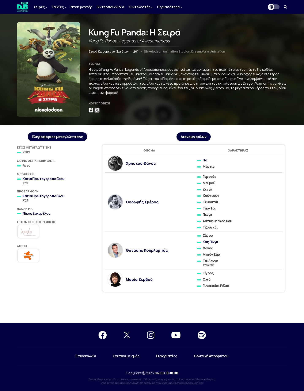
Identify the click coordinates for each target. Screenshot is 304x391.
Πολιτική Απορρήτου (211, 356)
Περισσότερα (169, 7)
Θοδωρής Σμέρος (142, 201)
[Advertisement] (152, 307)
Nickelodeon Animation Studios (167, 51)
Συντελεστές (140, 7)
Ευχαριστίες (166, 356)
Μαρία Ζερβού (139, 279)
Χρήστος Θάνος (141, 163)
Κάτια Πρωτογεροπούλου (43, 178)
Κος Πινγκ (210, 241)
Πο (205, 160)
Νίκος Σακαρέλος (36, 213)
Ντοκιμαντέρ (81, 7)
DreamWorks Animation (208, 51)
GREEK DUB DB (166, 373)
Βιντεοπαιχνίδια (110, 7)
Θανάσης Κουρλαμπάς (147, 250)
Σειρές (40, 7)
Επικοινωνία (86, 356)
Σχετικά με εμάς (126, 356)
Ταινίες (59, 7)
